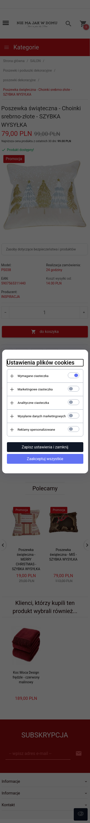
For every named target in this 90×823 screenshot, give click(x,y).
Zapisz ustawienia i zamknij (45, 447)
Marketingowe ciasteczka (35, 389)
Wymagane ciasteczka (33, 376)
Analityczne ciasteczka (33, 403)
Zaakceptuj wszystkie (45, 459)
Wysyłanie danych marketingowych (42, 416)
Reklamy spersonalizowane (36, 429)
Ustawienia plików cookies (40, 362)
